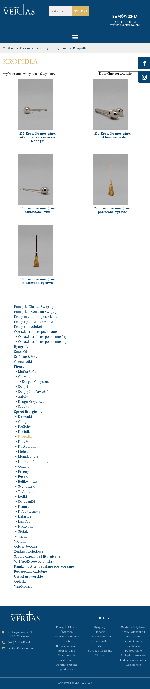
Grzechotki (23, 361)
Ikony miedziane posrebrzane (37, 316)
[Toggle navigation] (75, 37)
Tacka (22, 536)
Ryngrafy (21, 346)
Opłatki (20, 581)
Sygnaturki (26, 486)
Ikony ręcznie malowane (33, 322)
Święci (23, 386)
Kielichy (24, 426)
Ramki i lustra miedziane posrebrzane (44, 566)
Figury (19, 366)
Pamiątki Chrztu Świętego (34, 306)
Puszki (23, 476)
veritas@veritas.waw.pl (125, 25)
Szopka (23, 406)
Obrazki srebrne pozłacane (35, 332)
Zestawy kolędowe (29, 551)
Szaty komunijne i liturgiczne (37, 556)
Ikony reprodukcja (29, 326)
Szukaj (80, 11)
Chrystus (25, 376)
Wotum (20, 541)
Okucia (23, 466)
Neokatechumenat (33, 461)
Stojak (23, 531)
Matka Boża (27, 371)
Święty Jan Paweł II (33, 391)
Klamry (23, 506)
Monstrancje (28, 456)
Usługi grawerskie (28, 576)
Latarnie (25, 516)
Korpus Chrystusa (36, 381)
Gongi (23, 421)
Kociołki (24, 431)
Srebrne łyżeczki (27, 356)
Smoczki (20, 351)
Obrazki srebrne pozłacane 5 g (42, 336)
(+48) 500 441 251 (125, 22)
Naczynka (25, 526)
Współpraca (23, 586)
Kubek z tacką (29, 511)
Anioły (23, 396)
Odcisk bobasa (25, 546)
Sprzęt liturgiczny (28, 411)
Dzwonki (25, 416)
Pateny (23, 471)
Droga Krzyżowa (31, 401)
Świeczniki (26, 501)
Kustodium (27, 446)
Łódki (22, 496)
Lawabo (24, 521)
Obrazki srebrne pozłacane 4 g (42, 342)
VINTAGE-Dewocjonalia (33, 561)
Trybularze (27, 491)
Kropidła (25, 436)
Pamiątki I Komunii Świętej (35, 312)
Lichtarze (25, 451)
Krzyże (23, 441)
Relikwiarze (27, 481)
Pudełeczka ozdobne (30, 571)
